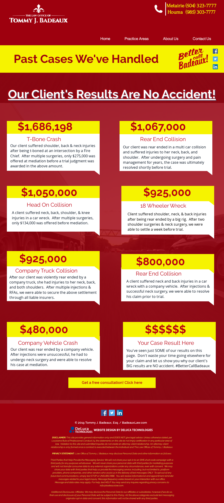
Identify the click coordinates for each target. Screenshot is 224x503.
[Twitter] (112, 413)
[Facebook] (104, 413)
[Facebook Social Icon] (215, 51)
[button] (112, 382)
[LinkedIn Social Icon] (215, 66)
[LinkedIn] (120, 413)
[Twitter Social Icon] (215, 59)
